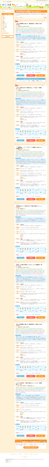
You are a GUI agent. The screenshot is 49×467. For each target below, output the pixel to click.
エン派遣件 (4, 1)
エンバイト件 (9, 1)
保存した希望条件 (14, 7)
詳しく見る (41, 75)
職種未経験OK (27, 14)
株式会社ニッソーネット (23, 432)
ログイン (45, 7)
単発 (20, 14)
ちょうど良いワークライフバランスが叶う (6, 3)
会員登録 (41, 7)
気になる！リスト (7, 7)
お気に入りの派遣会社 (23, 7)
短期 (19, 14)
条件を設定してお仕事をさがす (31, 447)
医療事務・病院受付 (35, 13)
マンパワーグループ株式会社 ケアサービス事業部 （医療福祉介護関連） (30, 72)
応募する (31, 75)
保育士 (39, 13)
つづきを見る (31, 47)
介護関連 (31, 13)
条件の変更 (8, 36)
